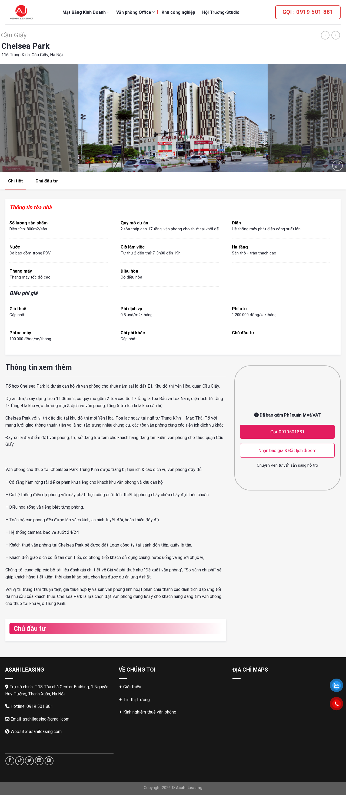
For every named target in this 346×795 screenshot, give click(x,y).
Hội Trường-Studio (220, 12)
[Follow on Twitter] (29, 760)
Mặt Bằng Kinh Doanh (85, 12)
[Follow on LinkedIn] (39, 760)
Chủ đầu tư (46, 181)
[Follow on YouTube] (49, 760)
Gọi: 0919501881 (287, 431)
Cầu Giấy (13, 35)
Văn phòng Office (135, 12)
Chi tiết (15, 181)
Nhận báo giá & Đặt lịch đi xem (287, 450)
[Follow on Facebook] (9, 760)
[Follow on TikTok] (19, 760)
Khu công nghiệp (178, 12)
